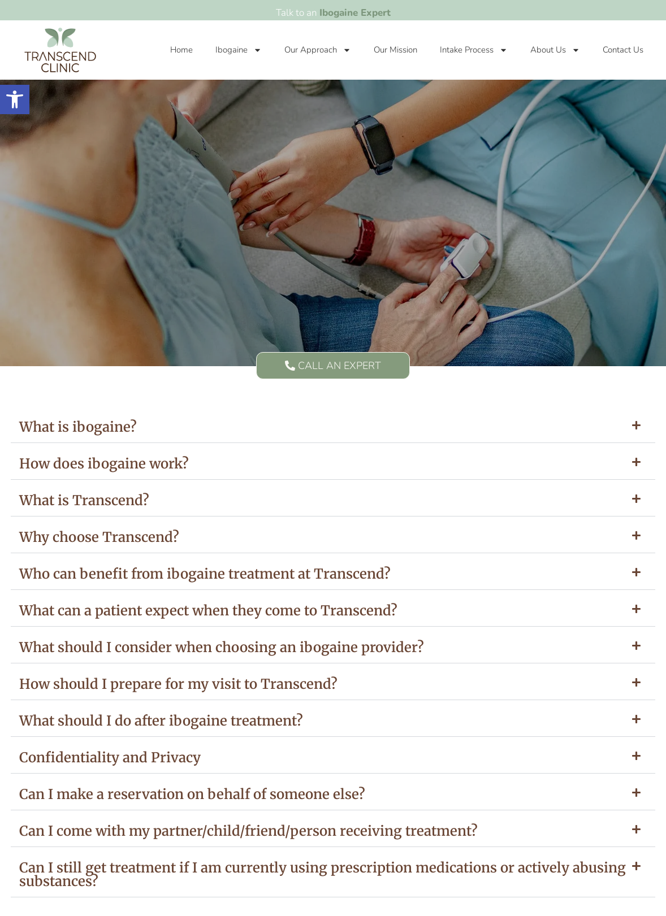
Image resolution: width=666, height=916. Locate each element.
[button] (333, 427)
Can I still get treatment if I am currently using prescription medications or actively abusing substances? (322, 874)
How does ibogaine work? (104, 463)
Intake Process (474, 50)
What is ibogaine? (78, 427)
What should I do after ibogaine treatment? (161, 721)
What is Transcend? (84, 500)
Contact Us (623, 49)
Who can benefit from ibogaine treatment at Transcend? (205, 574)
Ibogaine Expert (355, 12)
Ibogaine (238, 50)
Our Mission (395, 49)
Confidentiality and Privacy (110, 757)
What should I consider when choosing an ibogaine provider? (221, 647)
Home (181, 49)
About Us (555, 50)
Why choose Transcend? (99, 537)
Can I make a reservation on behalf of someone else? (192, 794)
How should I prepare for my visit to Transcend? (178, 684)
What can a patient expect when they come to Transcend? (208, 610)
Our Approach (317, 50)
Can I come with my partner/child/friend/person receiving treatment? (248, 831)
